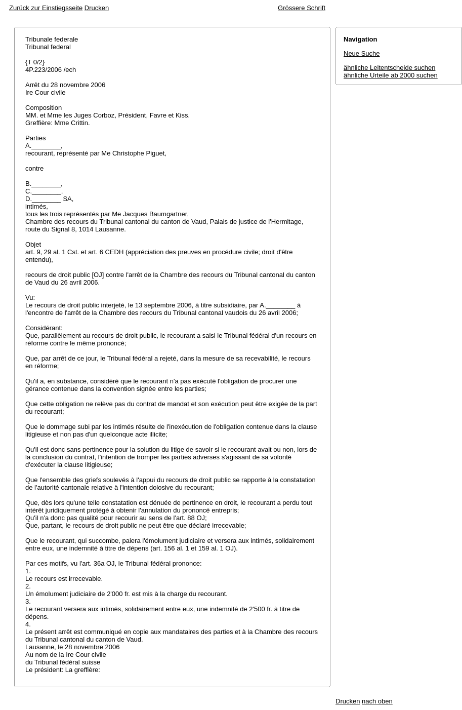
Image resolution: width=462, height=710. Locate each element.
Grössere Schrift (301, 8)
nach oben (377, 701)
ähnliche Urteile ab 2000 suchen (391, 75)
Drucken (97, 8)
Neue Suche (362, 53)
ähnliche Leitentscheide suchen (389, 67)
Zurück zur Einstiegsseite (45, 8)
